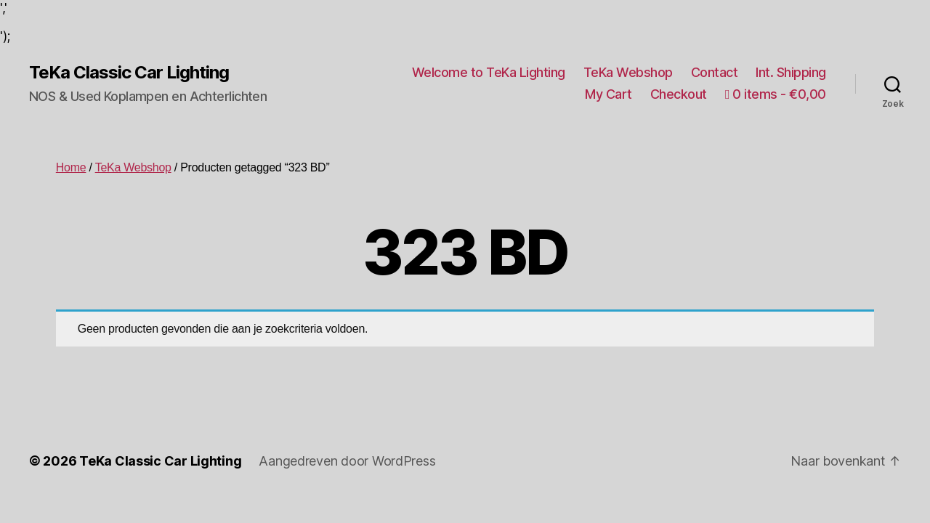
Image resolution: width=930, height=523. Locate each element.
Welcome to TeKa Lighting (488, 72)
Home (71, 167)
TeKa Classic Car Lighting (129, 72)
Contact (714, 72)
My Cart (608, 94)
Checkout (678, 94)
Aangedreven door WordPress (347, 461)
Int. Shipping (791, 72)
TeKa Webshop (628, 72)
